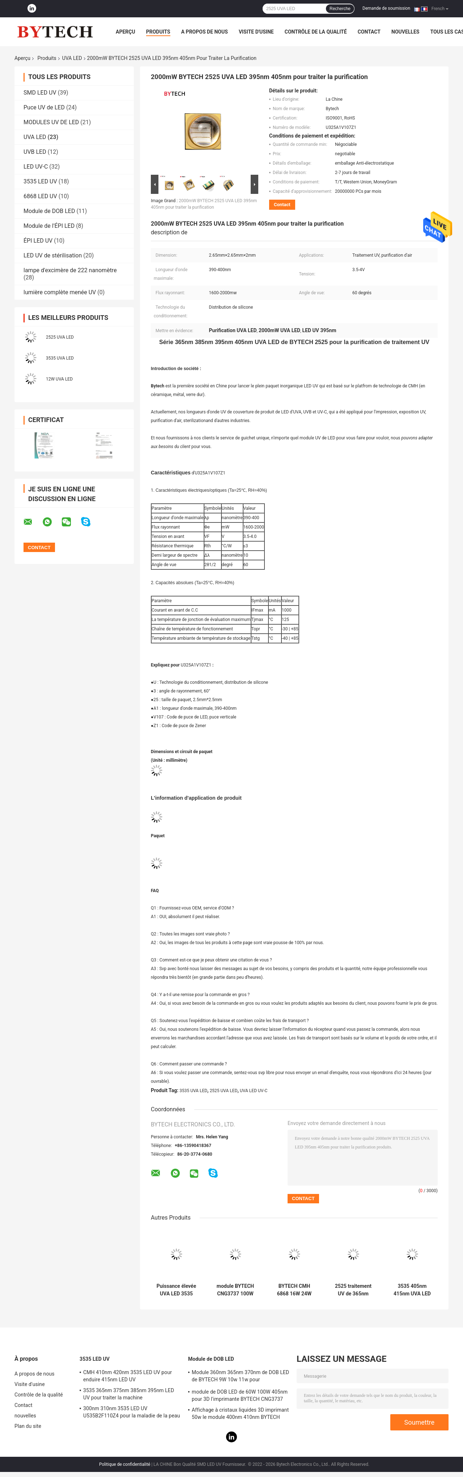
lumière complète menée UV (60, 292)
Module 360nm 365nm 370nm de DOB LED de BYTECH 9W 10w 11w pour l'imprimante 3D (240, 1377)
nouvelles (405, 32)
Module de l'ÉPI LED (49, 225)
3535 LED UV (40, 181)
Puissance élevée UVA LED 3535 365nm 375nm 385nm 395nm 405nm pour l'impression (176, 1290)
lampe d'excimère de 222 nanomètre (70, 270)
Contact (369, 32)
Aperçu (125, 32)
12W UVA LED (59, 379)
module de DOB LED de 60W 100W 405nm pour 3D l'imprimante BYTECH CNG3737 (240, 1395)
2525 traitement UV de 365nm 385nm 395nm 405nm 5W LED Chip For (353, 1290)
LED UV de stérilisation (53, 255)
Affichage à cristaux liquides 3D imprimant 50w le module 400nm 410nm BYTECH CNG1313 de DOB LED (240, 1414)
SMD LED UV (40, 92)
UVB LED (35, 151)
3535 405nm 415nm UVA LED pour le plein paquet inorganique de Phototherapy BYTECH (412, 1290)
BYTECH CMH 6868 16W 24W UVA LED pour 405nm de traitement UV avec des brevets (294, 1290)
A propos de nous (204, 32)
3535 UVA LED (60, 358)
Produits (158, 32)
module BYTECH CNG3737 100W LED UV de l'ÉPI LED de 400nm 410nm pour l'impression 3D (235, 1290)
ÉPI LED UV (38, 240)
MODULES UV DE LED (51, 122)
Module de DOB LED (49, 211)
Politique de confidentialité (124, 1464)
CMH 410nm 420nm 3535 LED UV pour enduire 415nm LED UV (127, 1375)
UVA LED (72, 58)
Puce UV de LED (44, 107)
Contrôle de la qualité (316, 32)
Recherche (340, 8)
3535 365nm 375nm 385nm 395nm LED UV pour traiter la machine (128, 1393)
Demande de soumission (386, 8)
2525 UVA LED (60, 337)
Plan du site (27, 1426)
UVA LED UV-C (253, 1090)
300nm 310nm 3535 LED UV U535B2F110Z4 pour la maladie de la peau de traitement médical (131, 1413)
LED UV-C (36, 166)
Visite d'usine (256, 32)
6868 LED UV (40, 196)
